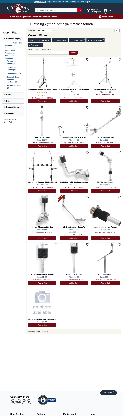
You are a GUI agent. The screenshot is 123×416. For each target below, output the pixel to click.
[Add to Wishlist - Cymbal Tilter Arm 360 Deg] (56, 197)
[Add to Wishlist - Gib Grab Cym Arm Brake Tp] (88, 197)
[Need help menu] (113, 16)
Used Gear (50, 16)
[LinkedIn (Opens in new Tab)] (29, 401)
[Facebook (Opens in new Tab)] (24, 401)
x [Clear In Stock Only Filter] (41, 44)
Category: (33, 40)
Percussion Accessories (10, 51)
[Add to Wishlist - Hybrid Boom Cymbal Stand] (119, 59)
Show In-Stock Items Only (11, 120)
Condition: (57, 40)
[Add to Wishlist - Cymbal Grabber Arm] (119, 107)
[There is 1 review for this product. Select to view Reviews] (42, 92)
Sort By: (31, 30)
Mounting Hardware (9, 56)
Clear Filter (17, 43)
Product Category (13, 39)
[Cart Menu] (105, 13)
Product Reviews (13, 107)
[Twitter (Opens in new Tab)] (13, 401)
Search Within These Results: (40, 49)
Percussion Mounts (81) (11, 62)
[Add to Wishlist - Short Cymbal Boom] (56, 107)
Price (8, 101)
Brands (9, 95)
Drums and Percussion (10, 46)
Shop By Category (18, 16)
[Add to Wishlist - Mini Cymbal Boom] (119, 244)
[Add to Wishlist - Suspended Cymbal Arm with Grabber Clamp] (88, 59)
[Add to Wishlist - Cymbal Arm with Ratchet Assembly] (88, 152)
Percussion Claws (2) (14, 86)
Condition (10, 113)
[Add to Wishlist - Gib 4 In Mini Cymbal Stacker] (56, 244)
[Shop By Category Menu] (28, 16)
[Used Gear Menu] (56, 16)
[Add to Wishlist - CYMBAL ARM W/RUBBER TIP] (88, 107)
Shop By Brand (36, 16)
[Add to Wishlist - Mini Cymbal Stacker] (119, 152)
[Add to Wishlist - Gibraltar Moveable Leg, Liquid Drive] (56, 59)
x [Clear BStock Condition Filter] (103, 39)
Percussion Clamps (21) (11, 68)
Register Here (40, 1)
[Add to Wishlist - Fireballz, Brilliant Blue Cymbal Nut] (56, 289)
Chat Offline (108, 392)
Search (73, 52)
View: (111, 30)
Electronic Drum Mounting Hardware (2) (13, 79)
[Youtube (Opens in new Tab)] (18, 401)
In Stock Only (34, 45)
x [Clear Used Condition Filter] (84, 39)
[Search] (79, 10)
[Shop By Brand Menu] (44, 16)
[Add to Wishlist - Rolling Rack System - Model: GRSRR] (56, 152)
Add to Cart (42, 101)
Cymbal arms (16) (14, 73)
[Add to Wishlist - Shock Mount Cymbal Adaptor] (119, 197)
